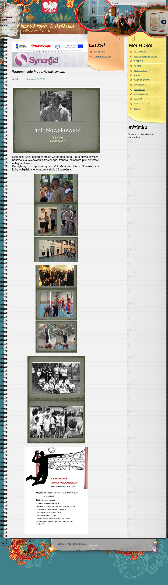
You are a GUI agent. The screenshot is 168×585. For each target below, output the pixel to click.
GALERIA (138, 99)
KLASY (137, 75)
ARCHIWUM (139, 89)
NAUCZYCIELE (140, 71)
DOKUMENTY (140, 85)
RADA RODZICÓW (142, 80)
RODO (137, 108)
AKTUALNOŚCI (141, 52)
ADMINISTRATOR (142, 104)
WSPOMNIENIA (141, 94)
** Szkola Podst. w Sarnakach (45, 26)
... (155, 550)
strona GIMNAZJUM (102, 56)
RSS (52, 548)
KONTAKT (138, 66)
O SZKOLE (139, 61)
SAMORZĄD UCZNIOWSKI (146, 56)
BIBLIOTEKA (99, 52)
